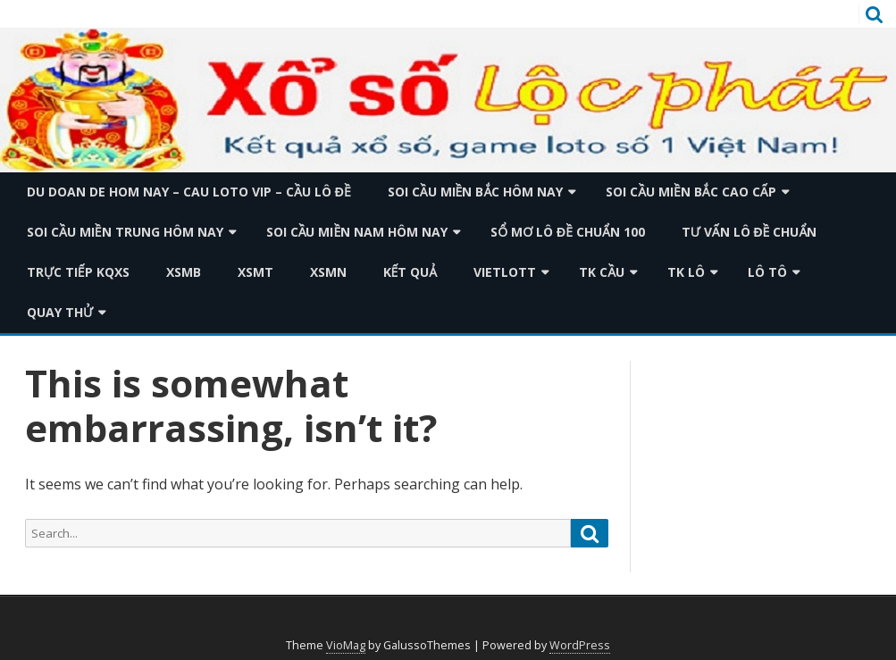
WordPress (579, 645)
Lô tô (767, 271)
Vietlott (504, 271)
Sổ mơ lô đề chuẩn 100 (567, 231)
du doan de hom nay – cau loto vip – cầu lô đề (189, 191)
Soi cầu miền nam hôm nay (357, 231)
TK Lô (686, 271)
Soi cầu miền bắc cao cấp (690, 191)
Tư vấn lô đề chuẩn (749, 231)
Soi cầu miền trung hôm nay (125, 231)
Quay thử (60, 312)
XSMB (183, 271)
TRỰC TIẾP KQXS (78, 271)
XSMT (255, 271)
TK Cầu (601, 271)
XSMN (328, 271)
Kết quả (410, 271)
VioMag (345, 645)
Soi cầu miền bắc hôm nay (475, 191)
